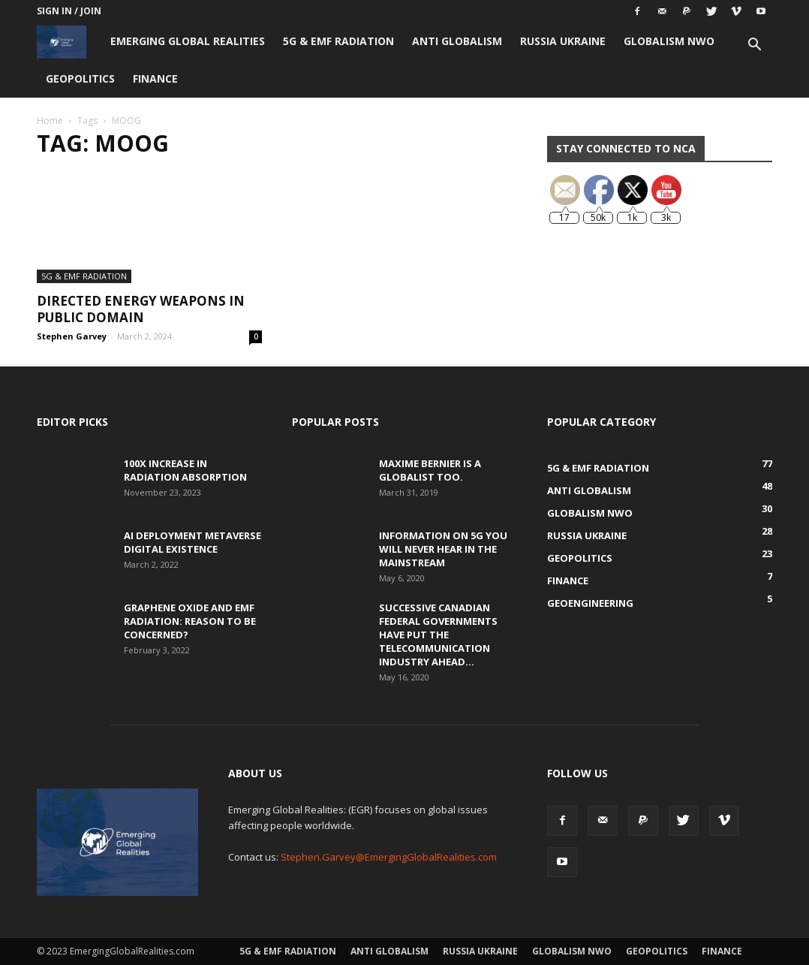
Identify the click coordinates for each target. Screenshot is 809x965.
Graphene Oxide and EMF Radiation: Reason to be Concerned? (190, 621)
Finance (155, 78)
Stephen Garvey (72, 336)
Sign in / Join (69, 11)
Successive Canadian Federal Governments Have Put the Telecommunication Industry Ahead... (438, 634)
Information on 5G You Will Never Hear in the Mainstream (443, 549)
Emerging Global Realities (187, 41)
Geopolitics (80, 78)
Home (50, 120)
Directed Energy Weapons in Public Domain (141, 309)
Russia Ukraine (563, 41)
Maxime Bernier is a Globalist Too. (430, 470)
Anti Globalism (457, 41)
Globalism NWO (669, 41)
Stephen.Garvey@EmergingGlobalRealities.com (389, 857)
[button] (754, 46)
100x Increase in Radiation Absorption (185, 470)
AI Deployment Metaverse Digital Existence (192, 542)
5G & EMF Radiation (338, 41)
